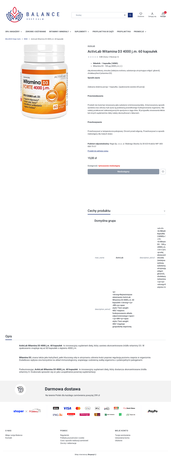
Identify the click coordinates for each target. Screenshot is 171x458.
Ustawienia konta (122, 438)
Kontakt (8, 438)
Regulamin (64, 435)
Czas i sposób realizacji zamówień (74, 440)
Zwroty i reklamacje (68, 443)
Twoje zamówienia (122, 435)
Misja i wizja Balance (13, 435)
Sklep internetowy (84, 454)
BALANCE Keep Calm (13, 39)
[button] (130, 15)
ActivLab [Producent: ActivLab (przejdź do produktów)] (91, 46)
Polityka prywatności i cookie (72, 438)
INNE (26, 39)
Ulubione (118, 440)
